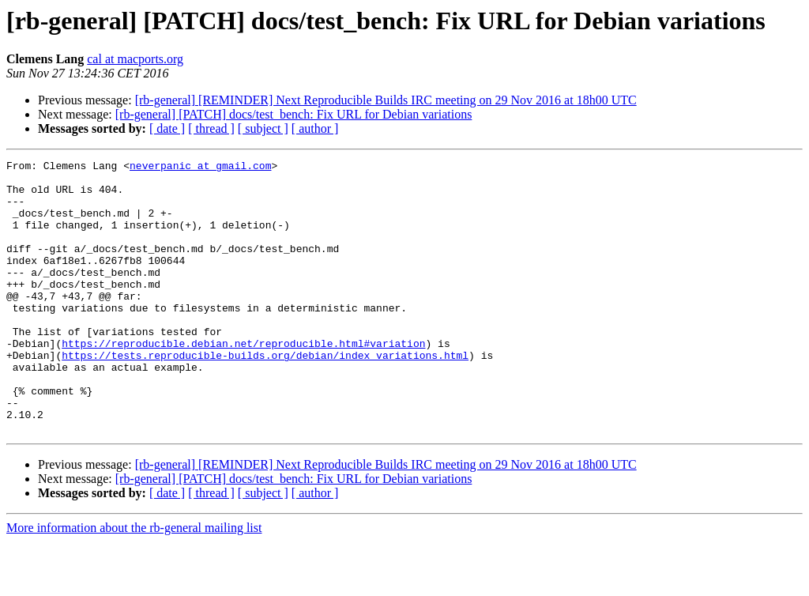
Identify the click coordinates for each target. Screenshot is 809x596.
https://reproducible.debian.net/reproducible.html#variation (243, 381)
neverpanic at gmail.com (200, 167)
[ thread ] (211, 128)
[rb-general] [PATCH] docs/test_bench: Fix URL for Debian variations (293, 114)
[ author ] (315, 128)
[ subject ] (263, 128)
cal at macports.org (135, 59)
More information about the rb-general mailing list (134, 582)
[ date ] (167, 128)
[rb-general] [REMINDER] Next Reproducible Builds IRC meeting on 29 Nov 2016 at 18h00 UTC (386, 100)
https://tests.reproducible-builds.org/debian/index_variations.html (265, 395)
